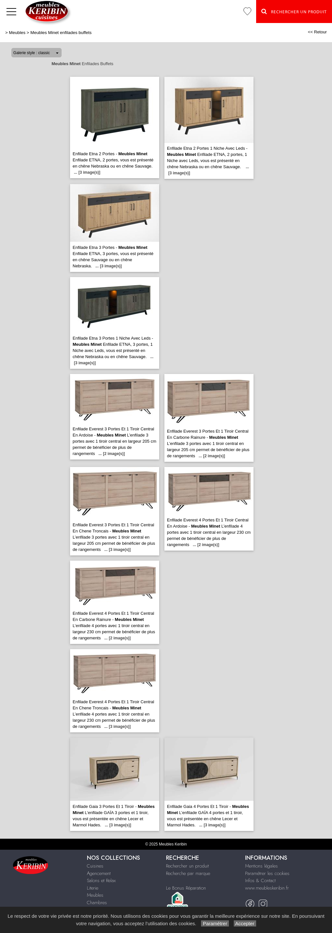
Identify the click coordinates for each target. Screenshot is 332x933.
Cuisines (95, 865)
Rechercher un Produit (294, 11)
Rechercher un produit (187, 865)
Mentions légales (261, 865)
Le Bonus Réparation (186, 888)
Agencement (99, 873)
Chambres (97, 902)
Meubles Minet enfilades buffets (61, 32)
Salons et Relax (101, 880)
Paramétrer (214, 923)
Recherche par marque (188, 873)
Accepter (245, 923)
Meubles (17, 32)
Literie (92, 888)
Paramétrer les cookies (267, 873)
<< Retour (317, 31)
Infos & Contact (260, 880)
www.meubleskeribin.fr (267, 888)
